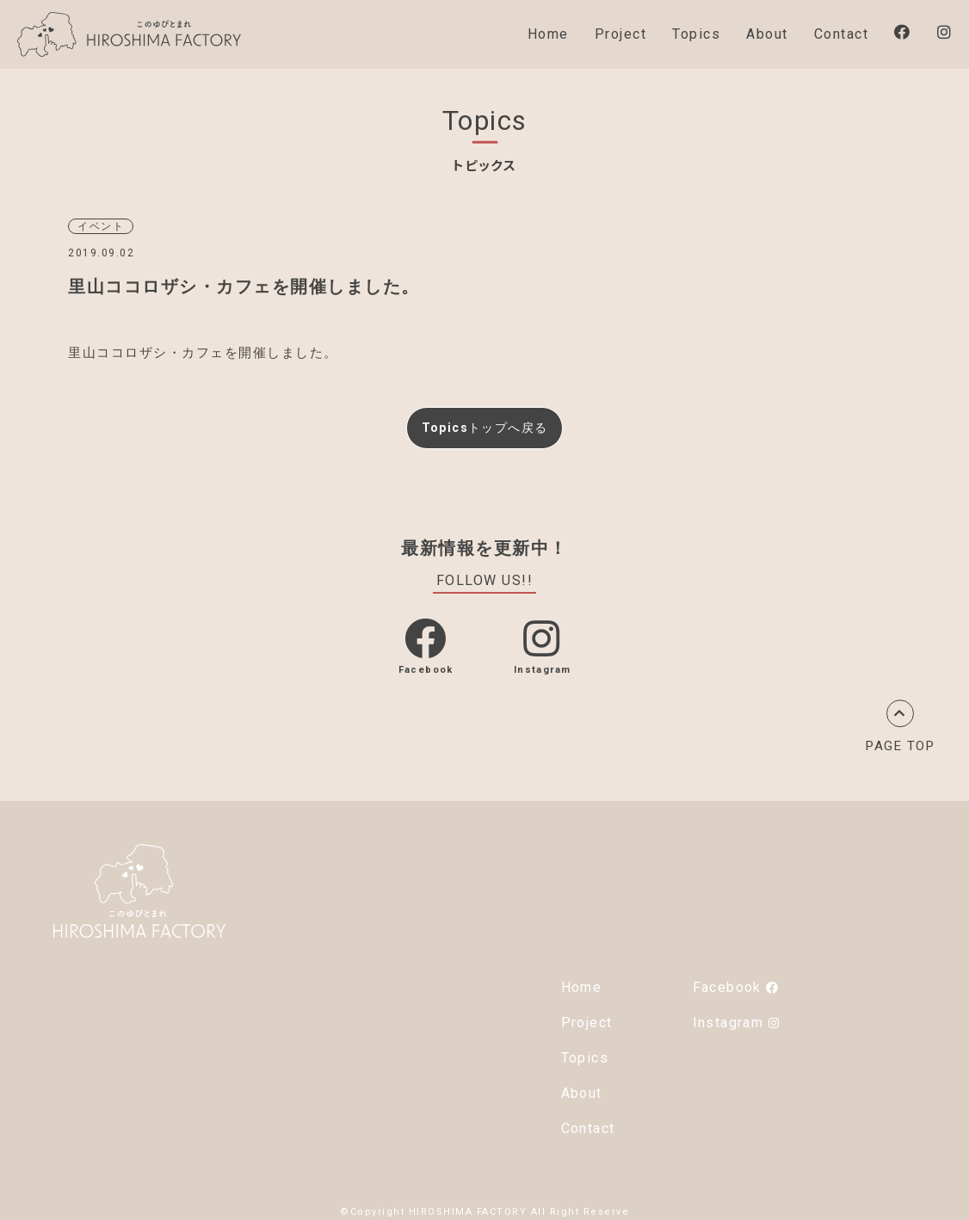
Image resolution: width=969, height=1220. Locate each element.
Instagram (736, 1019)
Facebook (736, 984)
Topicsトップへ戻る (484, 425)
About (767, 34)
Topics (696, 34)
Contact (841, 34)
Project (621, 34)
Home (548, 34)
